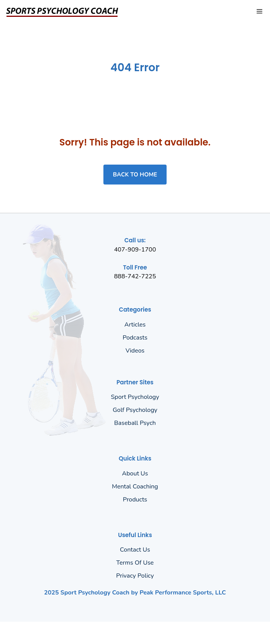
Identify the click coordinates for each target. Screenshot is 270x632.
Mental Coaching (135, 486)
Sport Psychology (135, 397)
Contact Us (135, 549)
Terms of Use (135, 563)
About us (135, 473)
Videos (135, 350)
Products (135, 499)
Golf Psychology (135, 410)
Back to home (135, 174)
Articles (135, 324)
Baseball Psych (135, 423)
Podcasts (135, 337)
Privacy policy (135, 576)
